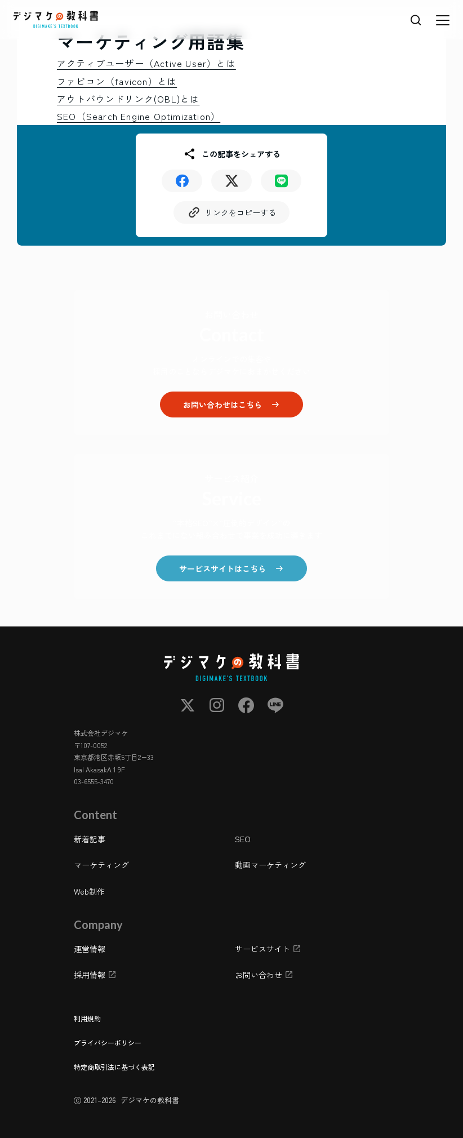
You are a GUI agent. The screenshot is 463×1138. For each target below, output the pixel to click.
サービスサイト (262, 948)
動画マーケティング (270, 865)
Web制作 (89, 891)
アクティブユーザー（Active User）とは (146, 63)
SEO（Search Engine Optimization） (138, 116)
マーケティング (101, 865)
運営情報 (89, 948)
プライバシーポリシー (107, 1042)
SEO (243, 838)
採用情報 (89, 975)
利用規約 (87, 1018)
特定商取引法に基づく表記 (114, 1067)
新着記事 (89, 838)
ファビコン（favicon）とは (117, 81)
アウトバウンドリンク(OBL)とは (128, 98)
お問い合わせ (258, 975)
